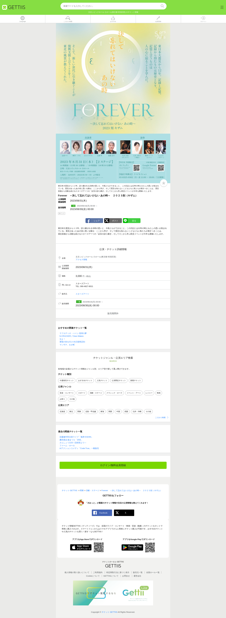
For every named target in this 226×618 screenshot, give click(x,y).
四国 (126, 412)
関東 (79, 412)
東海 (102, 412)
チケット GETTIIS (109, 612)
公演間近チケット (119, 380)
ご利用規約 (98, 572)
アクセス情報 (81, 260)
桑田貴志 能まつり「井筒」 (71, 440)
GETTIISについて (110, 576)
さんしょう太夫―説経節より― (73, 443)
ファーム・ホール (67, 445)
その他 (72, 399)
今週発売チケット (67, 380)
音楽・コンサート (67, 393)
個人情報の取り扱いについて (77, 572)
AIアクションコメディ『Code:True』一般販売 (79, 448)
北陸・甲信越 (90, 412)
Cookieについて (93, 576)
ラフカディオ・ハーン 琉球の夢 (73, 333)
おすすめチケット (85, 380)
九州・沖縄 (137, 412)
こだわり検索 (160, 418)
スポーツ (81, 393)
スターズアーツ (82, 294)
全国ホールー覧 (153, 572)
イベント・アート (134, 393)
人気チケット (102, 380)
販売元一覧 (138, 572)
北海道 (62, 412)
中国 (118, 412)
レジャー (149, 393)
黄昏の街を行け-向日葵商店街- (73, 342)
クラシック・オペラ (114, 393)
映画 (158, 393)
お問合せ (126, 576)
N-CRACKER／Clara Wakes (72, 336)
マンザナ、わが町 (67, 345)
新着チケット (135, 380)
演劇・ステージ (96, 393)
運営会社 (137, 576)
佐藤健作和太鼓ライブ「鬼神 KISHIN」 (76, 437)
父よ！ (62, 339)
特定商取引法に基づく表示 (117, 572)
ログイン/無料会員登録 (113, 465)
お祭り (62, 399)
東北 (71, 412)
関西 (110, 412)
